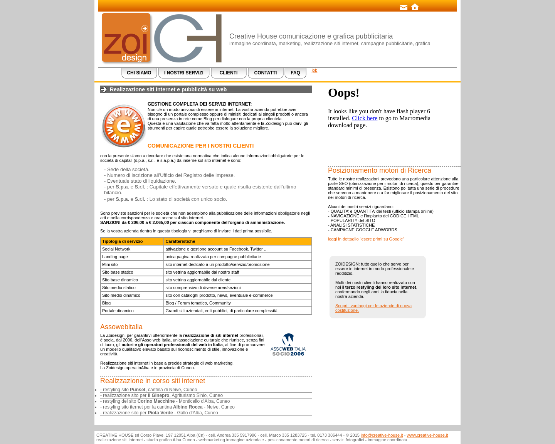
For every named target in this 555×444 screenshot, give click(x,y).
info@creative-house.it (382, 435)
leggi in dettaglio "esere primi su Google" (366, 239)
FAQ (295, 73)
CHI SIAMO (139, 73)
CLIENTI (229, 73)
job (315, 70)
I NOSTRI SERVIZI (184, 73)
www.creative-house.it (427, 435)
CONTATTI (265, 73)
